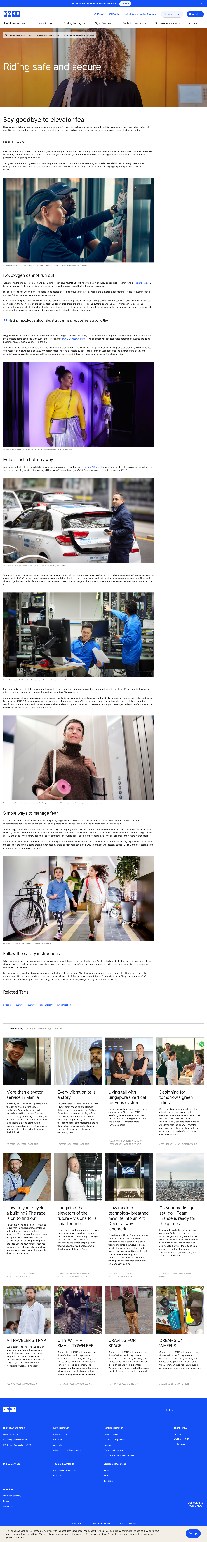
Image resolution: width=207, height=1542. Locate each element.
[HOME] (6, 35)
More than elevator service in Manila (24, 1094)
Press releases (109, 1475)
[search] (170, 14)
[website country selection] (148, 14)
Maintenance (109, 1445)
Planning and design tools (64, 1470)
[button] (16, 23)
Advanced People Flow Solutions (67, 1450)
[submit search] (178, 14)
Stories (31, 35)
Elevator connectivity (112, 1434)
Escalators (57, 1439)
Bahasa (134, 14)
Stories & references (17, 35)
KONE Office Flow (11, 1434)
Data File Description (101, 1523)
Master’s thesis (141, 282)
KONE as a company (12, 1496)
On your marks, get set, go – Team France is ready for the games (177, 1215)
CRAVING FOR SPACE (122, 1343)
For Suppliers (179, 1444)
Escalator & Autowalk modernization (118, 1455)
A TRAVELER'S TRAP (26, 1340)
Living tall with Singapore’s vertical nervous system (127, 1097)
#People (7, 1004)
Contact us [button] (195, 14)
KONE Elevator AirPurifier (74, 338)
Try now (125, 3)
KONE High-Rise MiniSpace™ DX (17, 1445)
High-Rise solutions (14, 1428)
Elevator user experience (114, 1439)
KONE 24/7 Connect (92, 467)
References (108, 1481)
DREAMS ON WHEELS (171, 1343)
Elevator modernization (113, 1450)
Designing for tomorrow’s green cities (176, 1097)
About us (8, 1489)
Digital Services (11, 1464)
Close (202, 3)
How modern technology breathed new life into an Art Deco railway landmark (128, 1218)
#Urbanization (64, 1004)
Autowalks (57, 1445)
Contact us (8, 1506)
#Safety (19, 1004)
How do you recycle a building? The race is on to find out (26, 1213)
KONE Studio (99, 14)
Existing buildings (113, 1428)
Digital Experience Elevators (15, 1439)
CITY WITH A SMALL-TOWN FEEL (76, 1343)
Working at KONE (181, 1439)
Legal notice (76, 1523)
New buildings (61, 1428)
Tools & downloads (63, 1464)
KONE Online (114, 14)
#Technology (46, 1004)
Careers (6, 1501)
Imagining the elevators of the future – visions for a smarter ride (77, 1215)
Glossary (57, 1475)
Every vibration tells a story (76, 1094)
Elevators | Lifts (60, 1434)
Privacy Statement (128, 1523)
